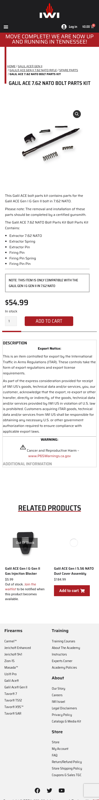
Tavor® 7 (10, 693)
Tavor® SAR (12, 713)
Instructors (59, 654)
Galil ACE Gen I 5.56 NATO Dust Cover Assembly (74, 571)
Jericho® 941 (13, 654)
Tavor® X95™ (13, 707)
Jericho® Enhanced (17, 647)
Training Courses (63, 641)
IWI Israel (58, 701)
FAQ (54, 755)
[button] (5, 26)
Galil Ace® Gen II (15, 687)
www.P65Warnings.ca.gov (49, 456)
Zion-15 (9, 661)
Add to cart (49, 321)
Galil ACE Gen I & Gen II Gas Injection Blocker (22, 571)
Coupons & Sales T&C (67, 775)
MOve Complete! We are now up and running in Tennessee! (49, 39)
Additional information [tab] (27, 464)
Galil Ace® (11, 680)
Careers (57, 695)
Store (55, 742)
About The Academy (66, 647)
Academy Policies (64, 667)
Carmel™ (10, 641)
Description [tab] (15, 343)
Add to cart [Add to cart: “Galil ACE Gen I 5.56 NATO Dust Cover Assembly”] (72, 590)
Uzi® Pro (10, 674)
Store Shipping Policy (67, 768)
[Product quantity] (11, 321)
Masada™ (11, 667)
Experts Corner (62, 661)
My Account (60, 748)
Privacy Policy (62, 714)
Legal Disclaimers (64, 708)
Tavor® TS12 (13, 700)
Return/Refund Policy (67, 762)
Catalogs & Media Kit (66, 721)
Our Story (58, 688)
